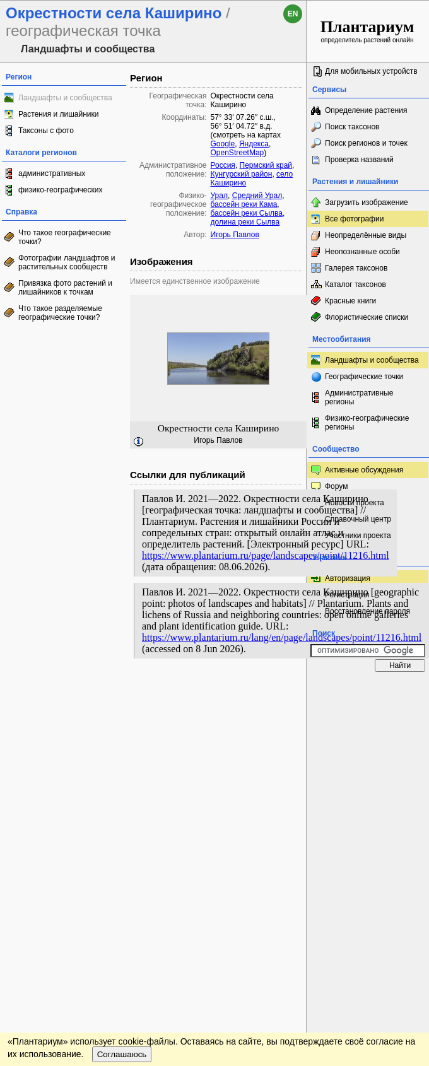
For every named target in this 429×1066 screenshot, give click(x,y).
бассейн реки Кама (244, 204)
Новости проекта (354, 502)
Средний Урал (257, 195)
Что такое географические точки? (64, 237)
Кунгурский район (242, 174)
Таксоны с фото (46, 130)
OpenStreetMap (237, 152)
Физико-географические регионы (367, 422)
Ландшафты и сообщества (65, 97)
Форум (336, 486)
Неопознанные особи (362, 251)
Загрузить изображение (366, 202)
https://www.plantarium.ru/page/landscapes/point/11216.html (265, 555)
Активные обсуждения (364, 470)
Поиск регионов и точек (366, 143)
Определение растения (366, 110)
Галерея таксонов (356, 268)
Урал (219, 195)
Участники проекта (358, 535)
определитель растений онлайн (367, 31)
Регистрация (347, 594)
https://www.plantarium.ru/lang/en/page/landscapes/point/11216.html (281, 637)
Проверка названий (359, 159)
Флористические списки (366, 317)
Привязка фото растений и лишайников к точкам (65, 287)
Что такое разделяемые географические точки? (60, 313)
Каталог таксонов (355, 284)
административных (51, 173)
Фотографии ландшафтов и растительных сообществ (66, 262)
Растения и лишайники (58, 114)
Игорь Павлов (235, 234)
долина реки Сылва (245, 222)
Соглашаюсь (122, 1054)
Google (223, 143)
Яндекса (254, 143)
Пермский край (266, 165)
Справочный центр (358, 519)
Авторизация (347, 578)
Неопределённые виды (365, 235)
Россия (223, 165)
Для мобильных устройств (371, 71)
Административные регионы (359, 397)
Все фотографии (354, 218)
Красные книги (350, 300)
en (293, 13)
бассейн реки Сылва (247, 213)
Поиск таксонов (352, 126)
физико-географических (60, 189)
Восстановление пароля (367, 611)
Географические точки (364, 376)
